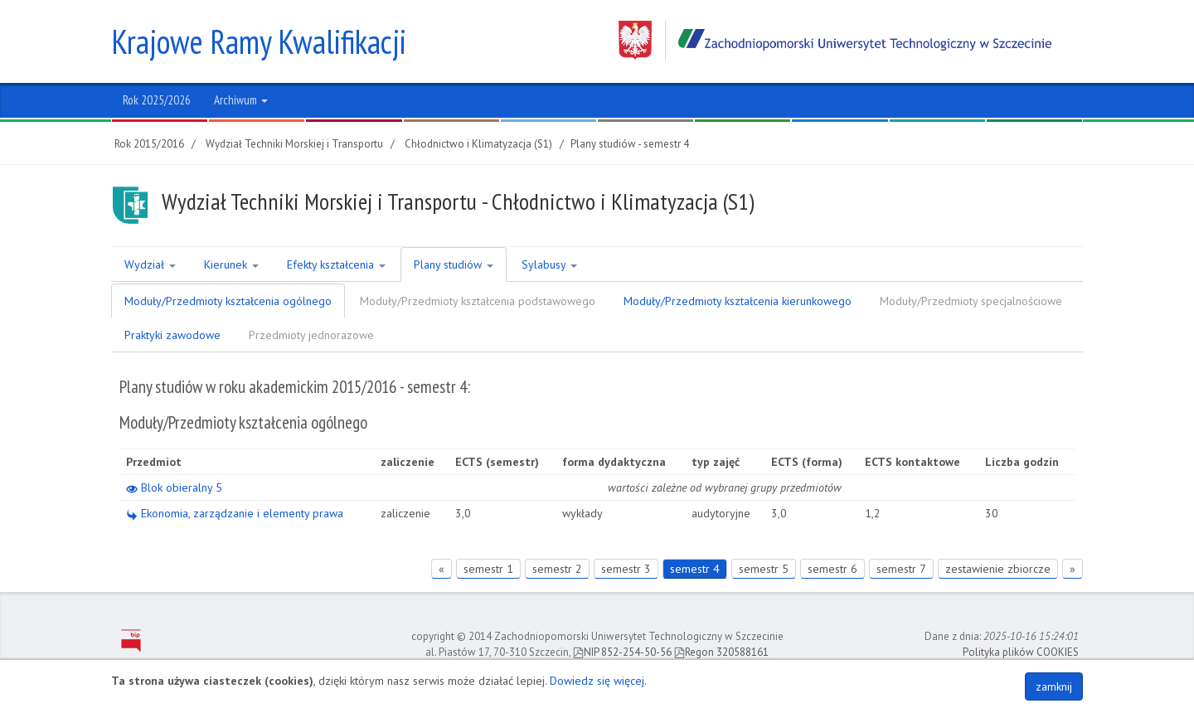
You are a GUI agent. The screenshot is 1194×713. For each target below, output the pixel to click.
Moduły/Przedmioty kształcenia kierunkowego (738, 300)
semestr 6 (832, 568)
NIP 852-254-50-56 (622, 652)
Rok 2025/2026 (157, 100)
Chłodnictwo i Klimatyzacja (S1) (478, 144)
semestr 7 (901, 568)
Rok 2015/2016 (149, 144)
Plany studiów (453, 264)
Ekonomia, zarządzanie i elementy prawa (234, 513)
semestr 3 (626, 568)
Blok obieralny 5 (174, 487)
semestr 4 (695, 568)
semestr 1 (488, 568)
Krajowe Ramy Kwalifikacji (258, 41)
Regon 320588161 (721, 652)
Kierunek (231, 264)
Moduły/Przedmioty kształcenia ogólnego (228, 300)
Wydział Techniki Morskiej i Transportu (294, 144)
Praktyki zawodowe (172, 334)
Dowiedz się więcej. (598, 680)
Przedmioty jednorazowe (311, 334)
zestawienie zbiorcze (998, 568)
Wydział (150, 264)
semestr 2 (557, 568)
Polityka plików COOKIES (1021, 652)
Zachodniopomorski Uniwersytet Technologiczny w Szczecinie (835, 40)
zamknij (1054, 686)
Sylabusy (549, 264)
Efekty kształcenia (336, 264)
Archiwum (241, 100)
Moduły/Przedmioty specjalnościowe (971, 300)
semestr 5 (764, 568)
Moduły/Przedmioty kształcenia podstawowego (477, 300)
